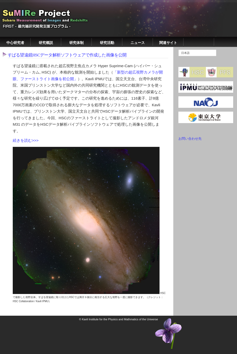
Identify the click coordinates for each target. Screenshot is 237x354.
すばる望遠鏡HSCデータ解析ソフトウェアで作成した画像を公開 (67, 55)
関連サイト (168, 43)
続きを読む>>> (25, 140)
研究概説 (46, 43)
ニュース (137, 43)
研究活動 (107, 43)
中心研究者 (15, 43)
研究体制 (76, 43)
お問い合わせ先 (190, 138)
